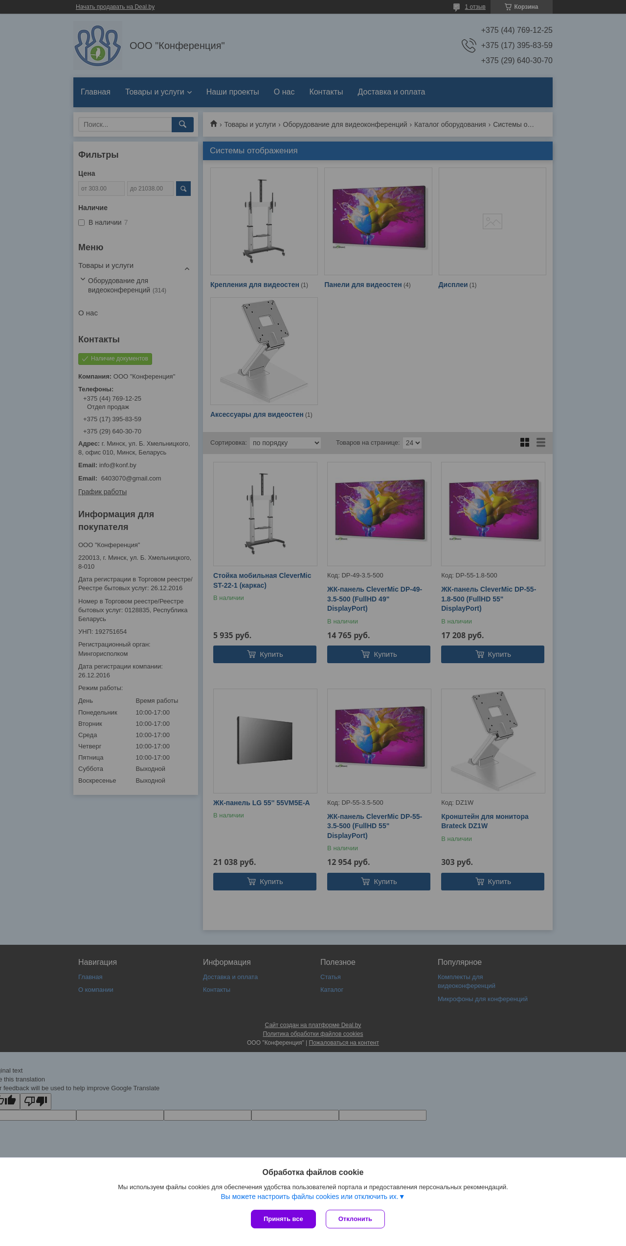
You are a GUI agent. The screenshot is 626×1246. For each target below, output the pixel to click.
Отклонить (355, 1218)
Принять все (283, 1218)
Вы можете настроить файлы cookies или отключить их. (309, 1196)
